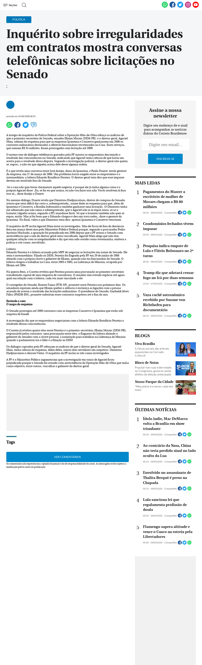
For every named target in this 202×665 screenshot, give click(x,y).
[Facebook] (172, 7)
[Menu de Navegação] (11, 5)
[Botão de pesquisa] (23, 5)
